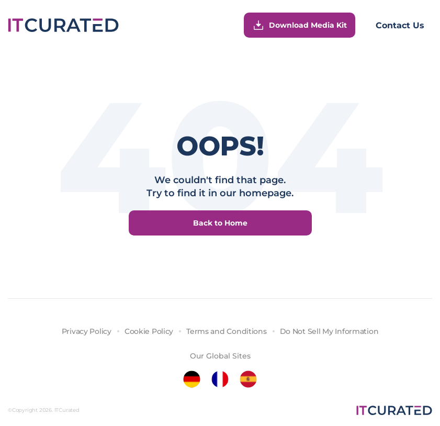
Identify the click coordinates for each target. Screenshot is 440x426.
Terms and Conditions (226, 331)
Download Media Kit (299, 25)
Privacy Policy (86, 331)
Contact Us (400, 25)
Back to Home (220, 223)
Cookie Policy (149, 331)
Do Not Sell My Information (329, 331)
